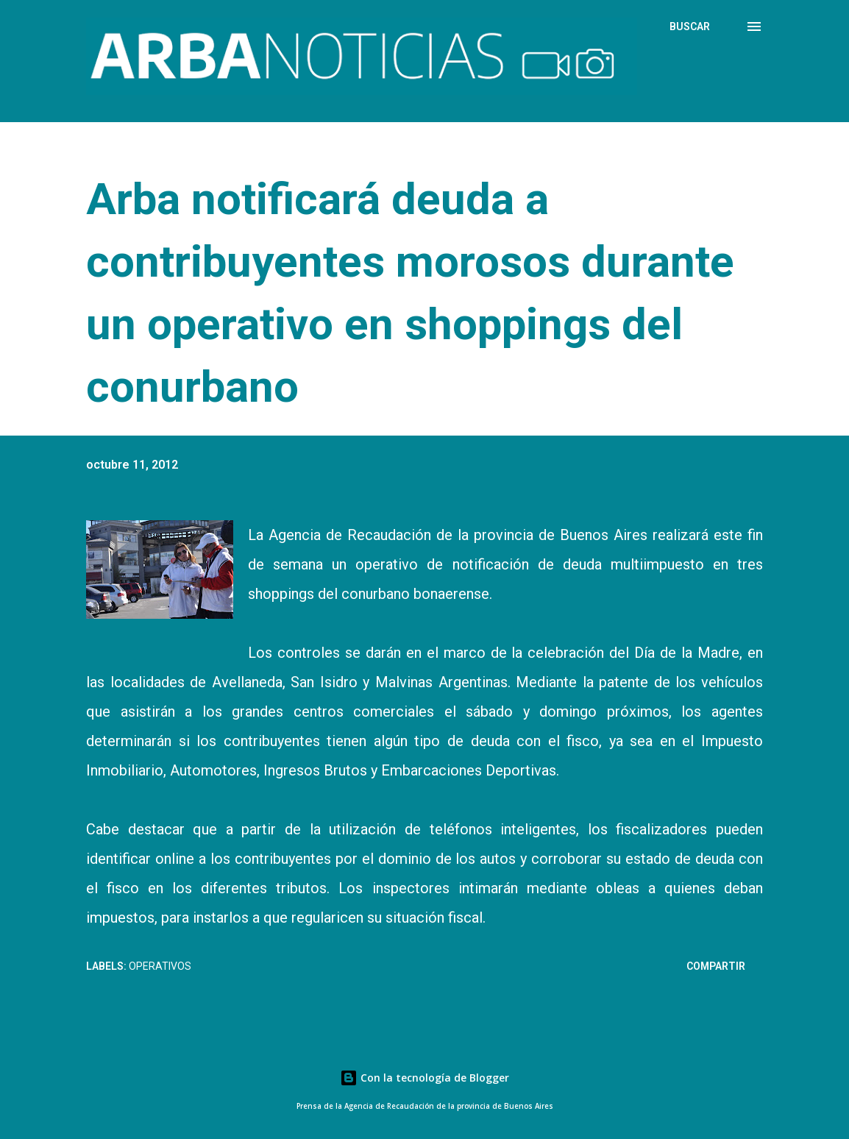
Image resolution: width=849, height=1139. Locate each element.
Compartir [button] (715, 966)
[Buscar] (689, 26)
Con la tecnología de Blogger (424, 1078)
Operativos (160, 966)
